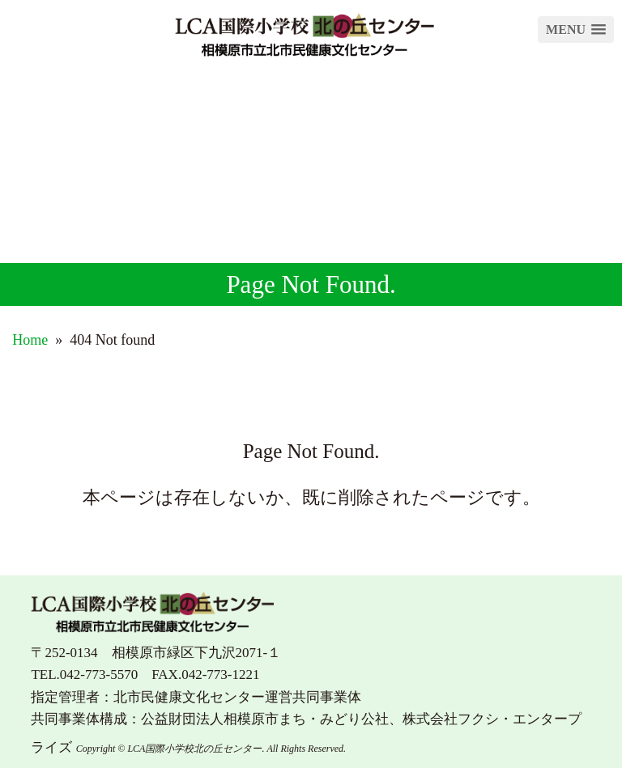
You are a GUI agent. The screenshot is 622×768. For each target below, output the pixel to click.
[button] (576, 29)
